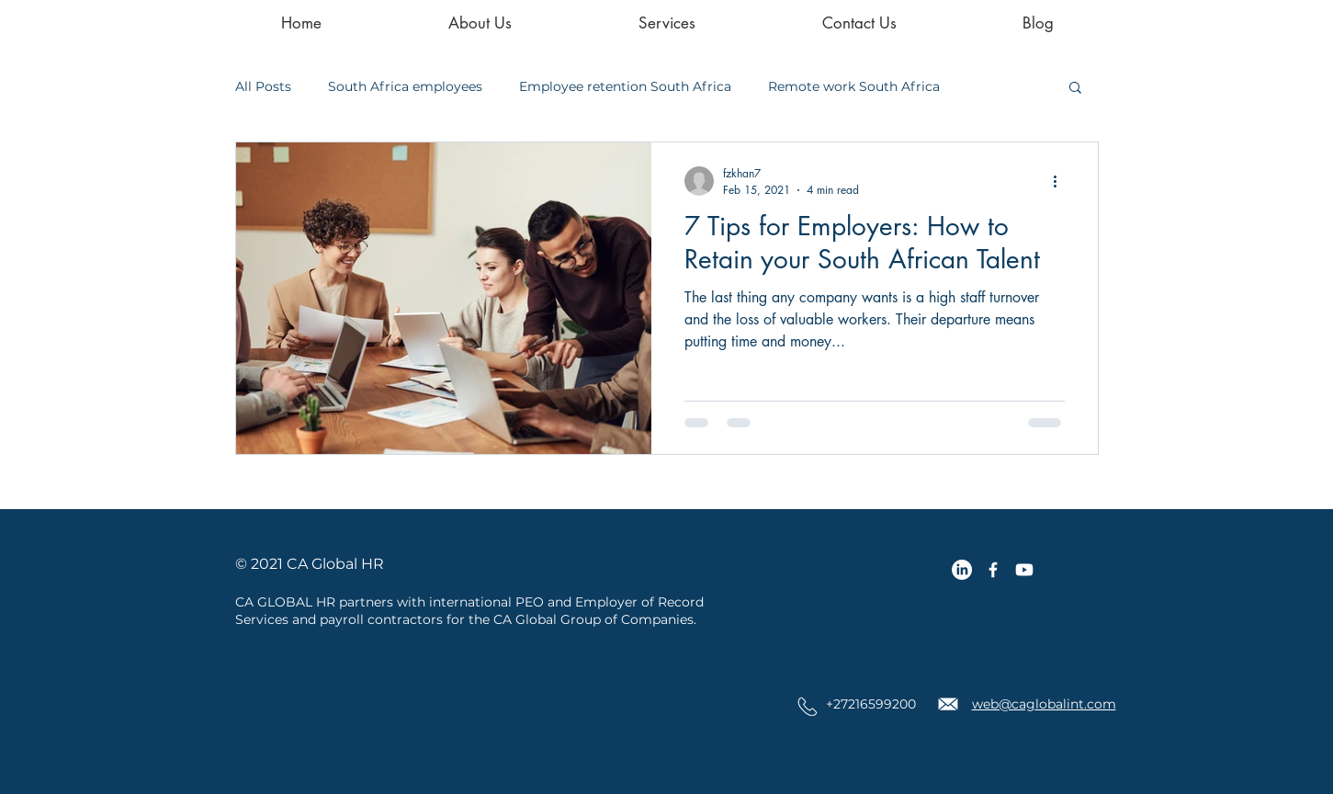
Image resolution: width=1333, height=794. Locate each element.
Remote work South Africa (854, 87)
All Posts (263, 87)
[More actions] (1062, 181)
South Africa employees (405, 87)
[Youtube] (1024, 570)
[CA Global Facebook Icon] (993, 570)
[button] (1075, 88)
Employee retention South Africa (625, 87)
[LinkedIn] (962, 570)
